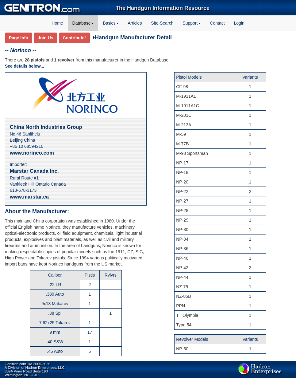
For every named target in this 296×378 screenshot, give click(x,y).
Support (192, 23)
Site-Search (162, 23)
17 (89, 332)
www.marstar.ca (29, 197)
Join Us (45, 37)
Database (83, 23)
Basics (110, 23)
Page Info (18, 37)
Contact (217, 23)
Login (239, 23)
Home (57, 23)
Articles (135, 23)
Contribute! (74, 37)
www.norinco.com (32, 153)
